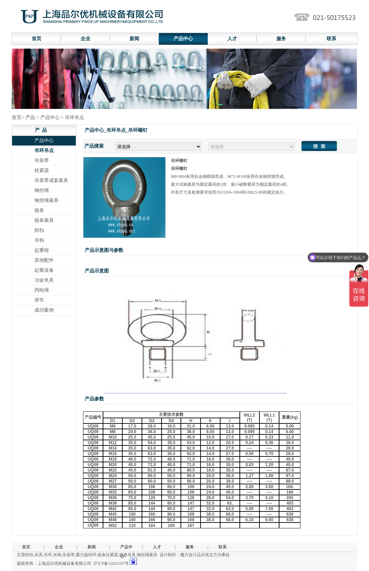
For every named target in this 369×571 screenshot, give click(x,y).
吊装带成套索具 (51, 180)
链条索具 (44, 220)
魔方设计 (188, 554)
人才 (232, 38)
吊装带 (41, 160)
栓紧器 (41, 170)
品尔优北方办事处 (213, 554)
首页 (36, 38)
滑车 (39, 300)
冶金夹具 (44, 280)
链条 (39, 210)
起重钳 (41, 250)
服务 (281, 38)
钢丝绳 (41, 190)
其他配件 (44, 260)
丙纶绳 (41, 290)
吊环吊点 (44, 150)
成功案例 (44, 310)
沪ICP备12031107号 (111, 563)
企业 (85, 38)
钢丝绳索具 (46, 200)
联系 (331, 38)
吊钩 (39, 240)
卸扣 (39, 230)
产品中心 (183, 38)
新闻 (134, 38)
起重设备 (44, 270)
